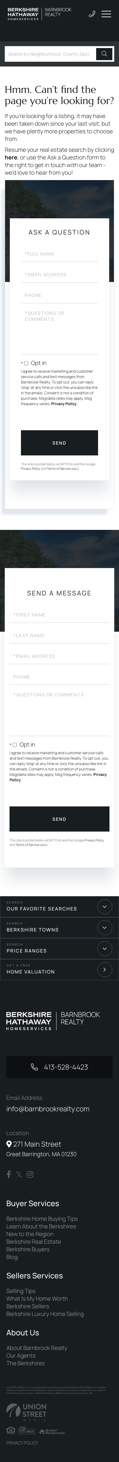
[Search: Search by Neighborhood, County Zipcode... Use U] (51, 54)
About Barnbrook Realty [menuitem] (36, 1348)
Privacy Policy (63, 403)
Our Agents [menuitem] (21, 1356)
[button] (104, 54)
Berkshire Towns (33, 929)
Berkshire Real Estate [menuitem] (33, 1242)
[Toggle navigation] (106, 14)
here (11, 157)
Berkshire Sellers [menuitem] (27, 1306)
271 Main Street (41, 1148)
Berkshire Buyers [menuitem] (28, 1249)
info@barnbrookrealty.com (47, 1109)
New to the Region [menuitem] (30, 1234)
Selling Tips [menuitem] (21, 1291)
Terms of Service (59, 468)
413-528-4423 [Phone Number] (65, 1067)
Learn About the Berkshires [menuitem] (41, 1226)
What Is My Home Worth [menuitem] (37, 1299)
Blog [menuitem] (12, 1257)
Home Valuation (31, 971)
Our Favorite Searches (42, 908)
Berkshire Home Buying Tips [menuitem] (42, 1219)
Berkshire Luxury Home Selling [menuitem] (45, 1314)
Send (59, 443)
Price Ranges (27, 950)
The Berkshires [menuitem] (25, 1363)
